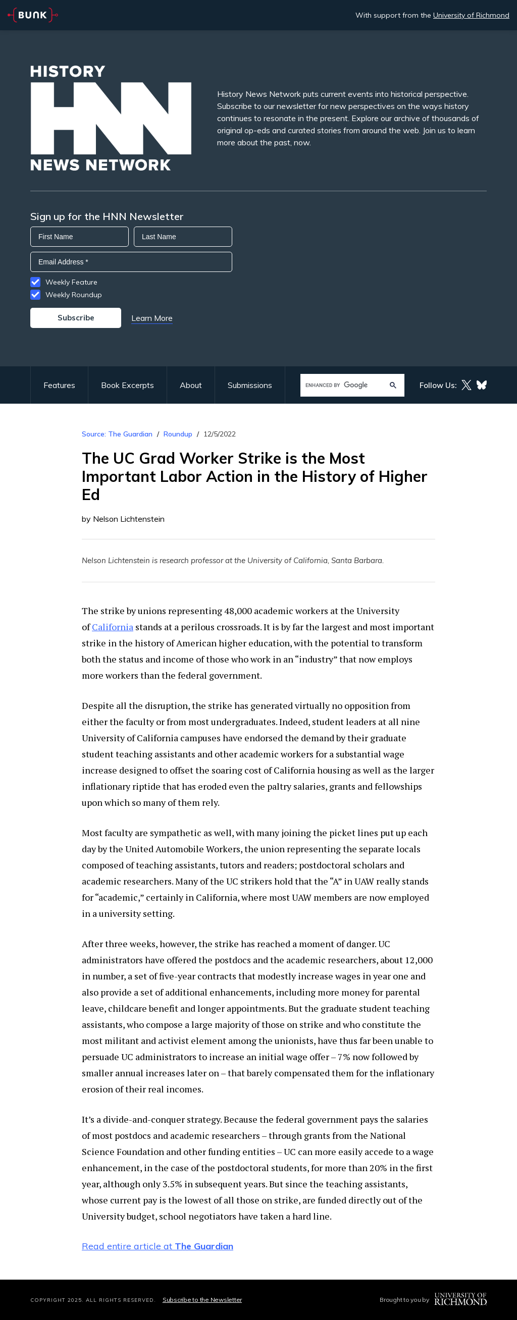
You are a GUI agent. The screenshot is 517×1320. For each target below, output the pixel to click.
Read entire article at (157, 1246)
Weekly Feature (71, 282)
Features (59, 385)
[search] (342, 385)
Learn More (152, 318)
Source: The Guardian (117, 433)
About (191, 385)
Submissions (250, 385)
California (112, 627)
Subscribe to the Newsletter (202, 1299)
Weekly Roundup (73, 294)
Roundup (178, 433)
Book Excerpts (127, 385)
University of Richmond (471, 15)
